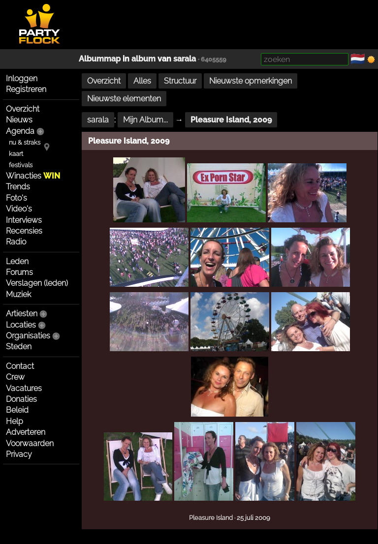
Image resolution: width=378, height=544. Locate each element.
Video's (19, 208)
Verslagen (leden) (37, 283)
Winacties (33, 176)
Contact (20, 366)
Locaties (21, 325)
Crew (15, 377)
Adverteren (25, 432)
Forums (19, 272)
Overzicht (22, 109)
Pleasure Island (211, 517)
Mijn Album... (145, 119)
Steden (19, 346)
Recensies (24, 231)
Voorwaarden (30, 443)
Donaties (21, 399)
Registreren (26, 89)
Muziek (18, 294)
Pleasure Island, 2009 (231, 119)
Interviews (24, 220)
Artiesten (21, 313)
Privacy (19, 454)
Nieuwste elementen (124, 98)
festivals (20, 165)
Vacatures (24, 388)
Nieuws (19, 119)
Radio (16, 241)
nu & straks (24, 142)
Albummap (100, 58)
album (143, 58)
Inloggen (21, 78)
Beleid (17, 410)
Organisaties (28, 335)
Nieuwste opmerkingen (250, 81)
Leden (17, 261)
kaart (16, 153)
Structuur (180, 81)
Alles (142, 81)
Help (14, 421)
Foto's (16, 198)
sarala (184, 58)
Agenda (20, 131)
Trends (18, 186)
